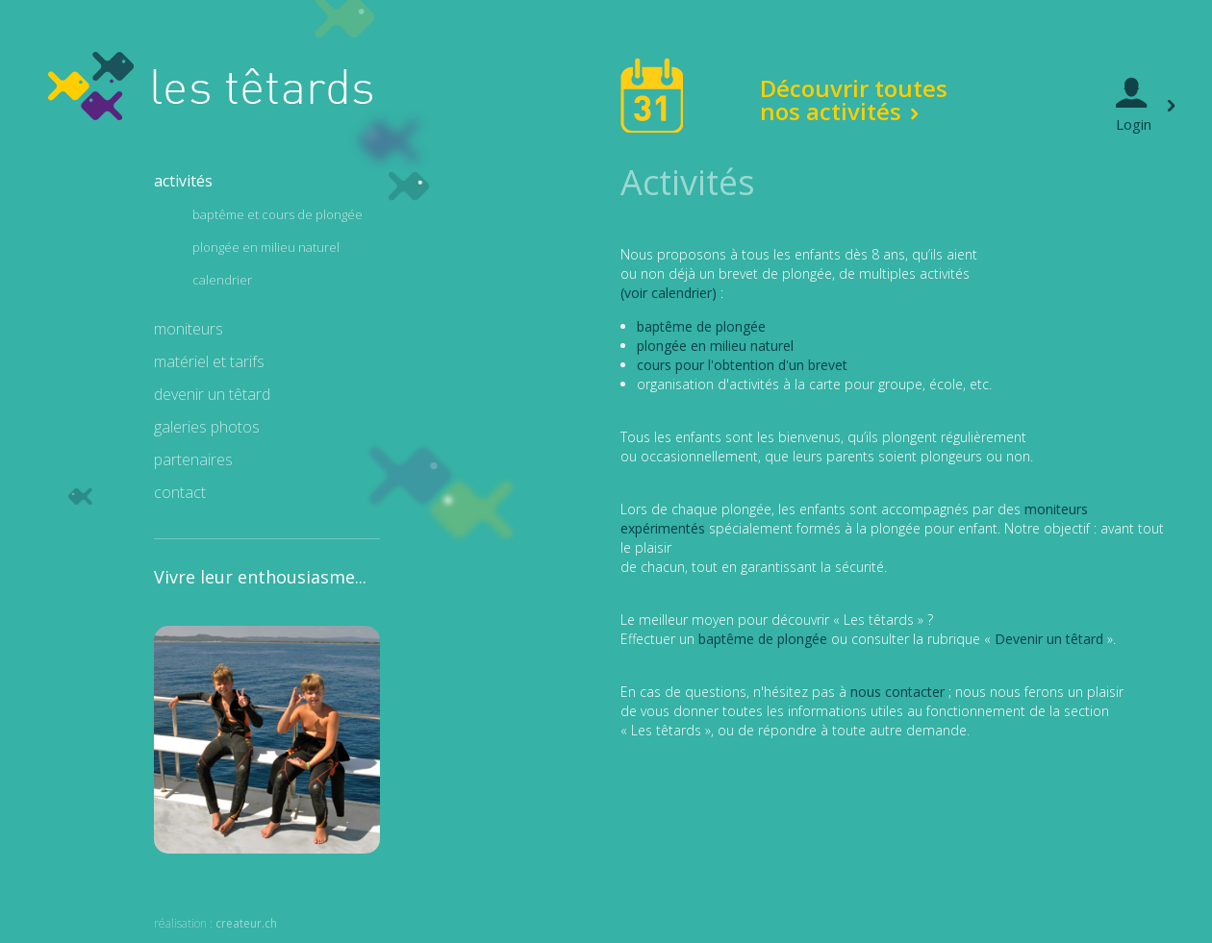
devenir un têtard (212, 394)
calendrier (222, 279)
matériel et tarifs (209, 361)
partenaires (193, 459)
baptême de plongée (701, 326)
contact (180, 492)
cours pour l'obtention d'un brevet (742, 365)
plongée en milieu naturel (266, 247)
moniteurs (188, 328)
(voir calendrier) (668, 293)
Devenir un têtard (1049, 639)
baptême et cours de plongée (277, 214)
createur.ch (246, 923)
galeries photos (207, 426)
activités (183, 180)
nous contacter (897, 691)
